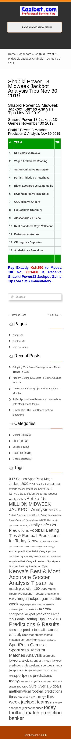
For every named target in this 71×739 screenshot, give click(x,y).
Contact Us (19, 341)
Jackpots (25, 53)
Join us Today (20, 347)
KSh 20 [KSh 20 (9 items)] (47, 584)
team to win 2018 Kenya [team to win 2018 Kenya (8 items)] (30, 697)
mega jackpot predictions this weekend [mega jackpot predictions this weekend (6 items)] (36, 604)
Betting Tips (19, 434)
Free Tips (18, 440)
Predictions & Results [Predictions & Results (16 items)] (34, 624)
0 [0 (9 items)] (10, 479)
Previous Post (17, 314)
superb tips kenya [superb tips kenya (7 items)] (18, 686)
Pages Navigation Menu (33, 27)
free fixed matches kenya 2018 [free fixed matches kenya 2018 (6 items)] (33, 546)
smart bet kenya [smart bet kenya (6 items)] (48, 640)
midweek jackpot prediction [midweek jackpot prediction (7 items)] (23, 609)
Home (12, 53)
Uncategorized (21, 458)
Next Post (55, 314)
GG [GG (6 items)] (49, 546)
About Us (18, 335)
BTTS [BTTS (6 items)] (43, 520)
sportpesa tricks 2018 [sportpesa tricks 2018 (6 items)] (52, 681)
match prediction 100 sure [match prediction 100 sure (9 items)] (28, 589)
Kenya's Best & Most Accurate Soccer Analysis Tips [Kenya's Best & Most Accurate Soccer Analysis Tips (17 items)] (34, 577)
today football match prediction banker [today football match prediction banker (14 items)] (35, 713)
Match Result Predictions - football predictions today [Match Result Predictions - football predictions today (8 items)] (34, 593)
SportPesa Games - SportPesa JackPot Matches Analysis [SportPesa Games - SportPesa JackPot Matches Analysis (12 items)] (28, 650)
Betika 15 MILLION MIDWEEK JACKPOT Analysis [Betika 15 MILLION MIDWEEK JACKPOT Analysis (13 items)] (30, 504)
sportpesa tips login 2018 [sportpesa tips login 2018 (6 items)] (31, 681)
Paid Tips (18, 452)
